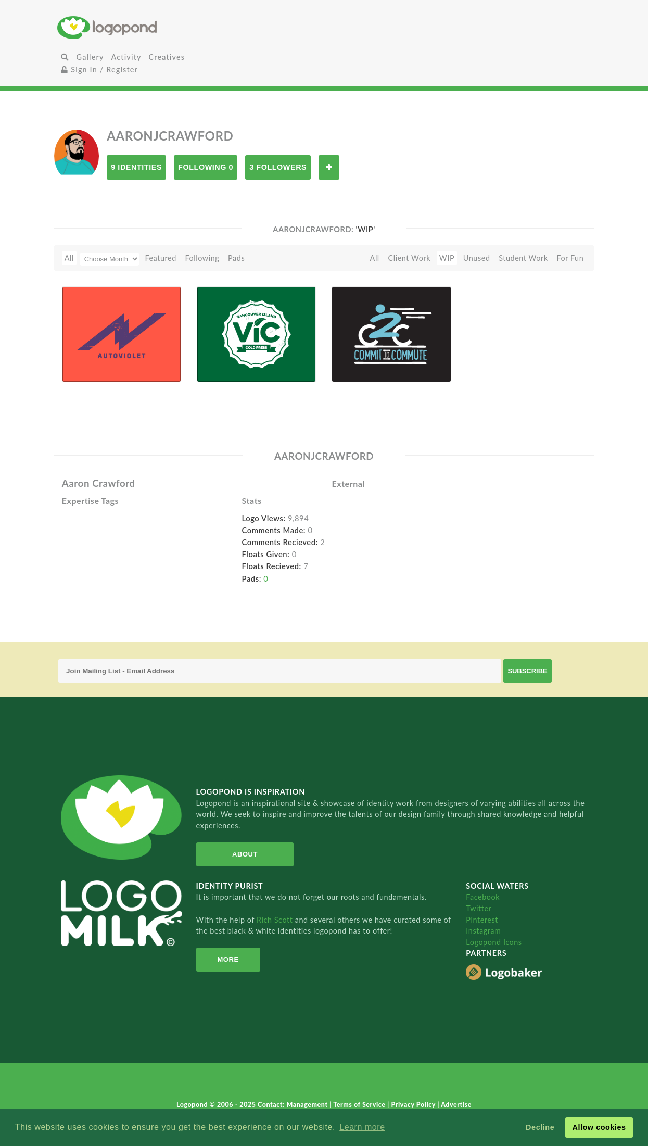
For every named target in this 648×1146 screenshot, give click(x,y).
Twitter (478, 908)
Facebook (483, 896)
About (245, 854)
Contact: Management (293, 1105)
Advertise (456, 1105)
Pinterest (482, 919)
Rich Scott (276, 919)
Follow (329, 167)
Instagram (483, 930)
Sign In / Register (99, 69)
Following (202, 258)
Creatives (167, 57)
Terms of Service (360, 1105)
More (228, 959)
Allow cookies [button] (599, 1127)
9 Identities (136, 167)
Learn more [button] (362, 1127)
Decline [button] (540, 1127)
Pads (236, 258)
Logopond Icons (494, 942)
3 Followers (278, 167)
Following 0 (205, 167)
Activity (126, 57)
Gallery (90, 57)
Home (146, 27)
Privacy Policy (414, 1105)
